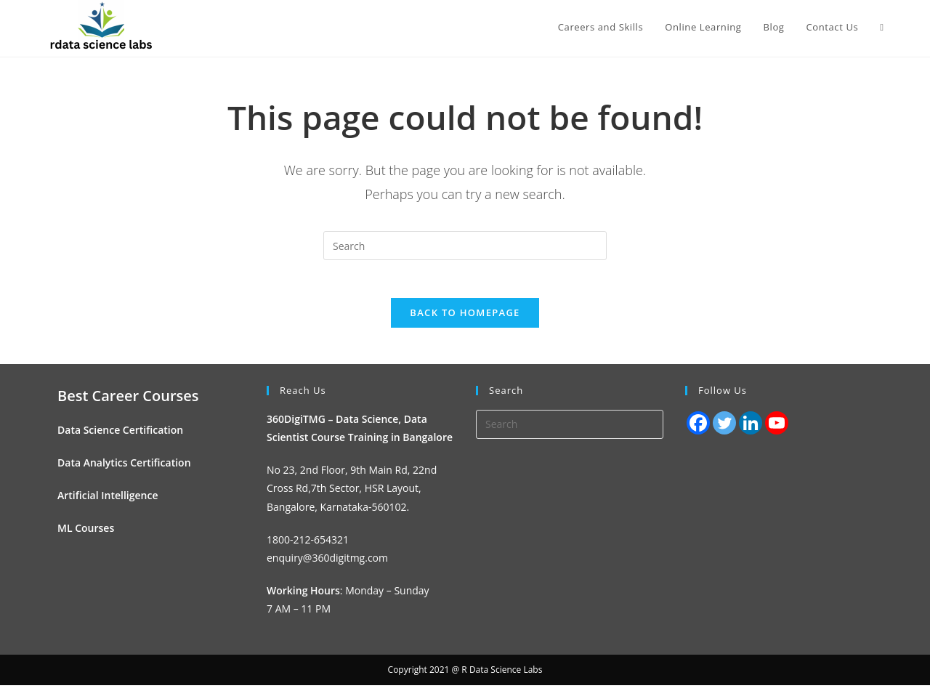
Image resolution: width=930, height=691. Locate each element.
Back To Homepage (464, 318)
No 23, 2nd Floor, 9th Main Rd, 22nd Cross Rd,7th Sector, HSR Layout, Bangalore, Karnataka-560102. (352, 494)
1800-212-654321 (308, 545)
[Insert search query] (465, 245)
